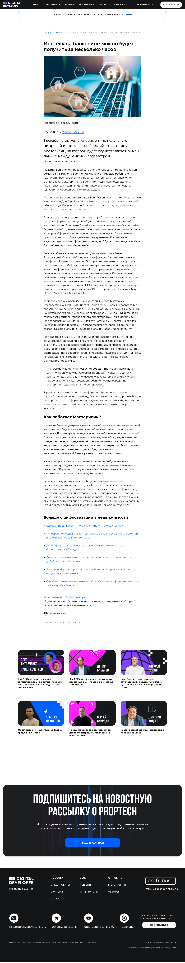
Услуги (85, 879)
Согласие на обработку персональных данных (152, 948)
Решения (86, 886)
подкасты (126, 928)
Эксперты (104, 4)
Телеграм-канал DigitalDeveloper (65, 597)
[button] (92, 843)
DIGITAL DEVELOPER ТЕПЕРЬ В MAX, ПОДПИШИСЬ (88, 14)
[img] (12, 4)
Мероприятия (86, 4)
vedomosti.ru (73, 132)
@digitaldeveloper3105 (99, 928)
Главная (48, 33)
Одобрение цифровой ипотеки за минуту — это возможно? (84, 526)
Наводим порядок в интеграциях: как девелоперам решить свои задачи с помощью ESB (90, 734)
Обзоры (69, 4)
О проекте (115, 879)
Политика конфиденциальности (160, 943)
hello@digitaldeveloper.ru (27, 928)
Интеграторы (89, 893)
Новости (60, 33)
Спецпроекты (52, 4)
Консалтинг (59, 899)
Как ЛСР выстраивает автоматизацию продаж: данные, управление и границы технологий (91, 683)
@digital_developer (65, 928)
